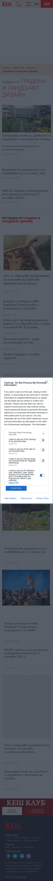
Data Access (26, 498)
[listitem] (26, 433)
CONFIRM (16, 488)
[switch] (42, 440)
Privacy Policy (42, 498)
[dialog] (26, 440)
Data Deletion (11, 498)
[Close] (47, 383)
